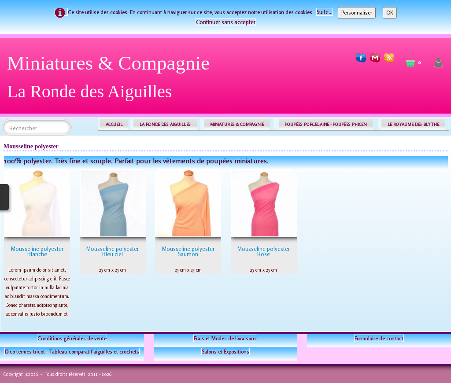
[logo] (111, 80)
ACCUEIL (114, 124)
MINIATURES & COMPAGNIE (237, 124)
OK (389, 12)
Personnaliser (356, 12)
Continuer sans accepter (225, 22)
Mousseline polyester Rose (263, 251)
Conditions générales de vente (72, 338)
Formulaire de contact (379, 338)
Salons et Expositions (225, 351)
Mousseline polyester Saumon (188, 251)
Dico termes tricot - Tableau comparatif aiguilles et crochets (72, 351)
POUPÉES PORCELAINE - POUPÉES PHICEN (325, 124)
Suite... (325, 11)
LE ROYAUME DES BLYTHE (414, 124)
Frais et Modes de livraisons (225, 338)
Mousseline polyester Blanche (37, 251)
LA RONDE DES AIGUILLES (165, 124)
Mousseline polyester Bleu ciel (112, 251)
